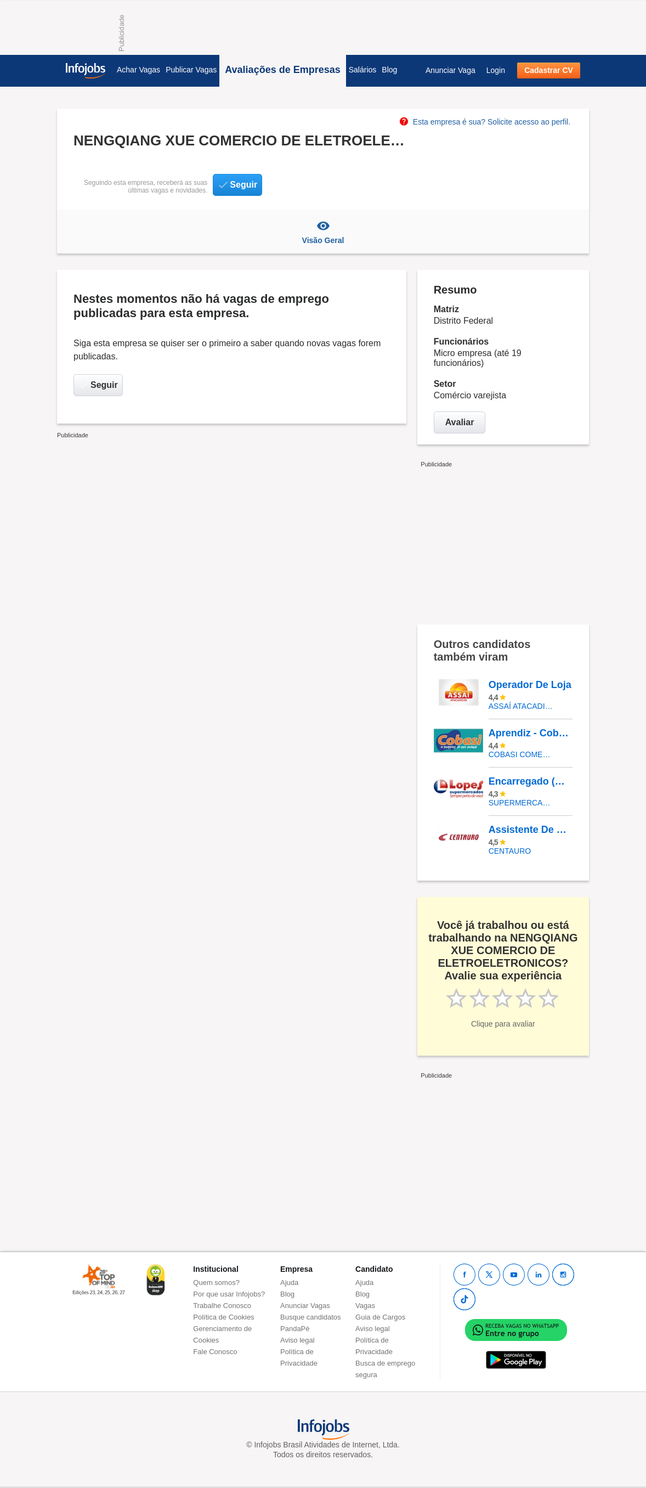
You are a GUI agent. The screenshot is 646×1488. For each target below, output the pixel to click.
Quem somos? (216, 1282)
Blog (389, 69)
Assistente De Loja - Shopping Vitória (530, 829)
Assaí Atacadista (522, 706)
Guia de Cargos (380, 1317)
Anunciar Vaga (450, 70)
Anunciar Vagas (305, 1305)
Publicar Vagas (191, 69)
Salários (363, 69)
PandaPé (295, 1328)
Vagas (365, 1305)
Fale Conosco (215, 1352)
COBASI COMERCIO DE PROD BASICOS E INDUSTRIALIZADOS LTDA (522, 754)
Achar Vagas (138, 69)
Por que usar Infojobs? (229, 1294)
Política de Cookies (223, 1317)
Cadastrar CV (548, 70)
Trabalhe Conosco (222, 1305)
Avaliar (459, 422)
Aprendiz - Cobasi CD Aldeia (530, 733)
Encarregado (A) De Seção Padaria (530, 781)
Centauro (510, 851)
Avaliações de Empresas (282, 69)
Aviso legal (297, 1340)
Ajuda (289, 1282)
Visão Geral (323, 231)
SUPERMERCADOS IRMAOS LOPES (522, 802)
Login (495, 70)
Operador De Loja (530, 684)
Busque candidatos (310, 1317)
